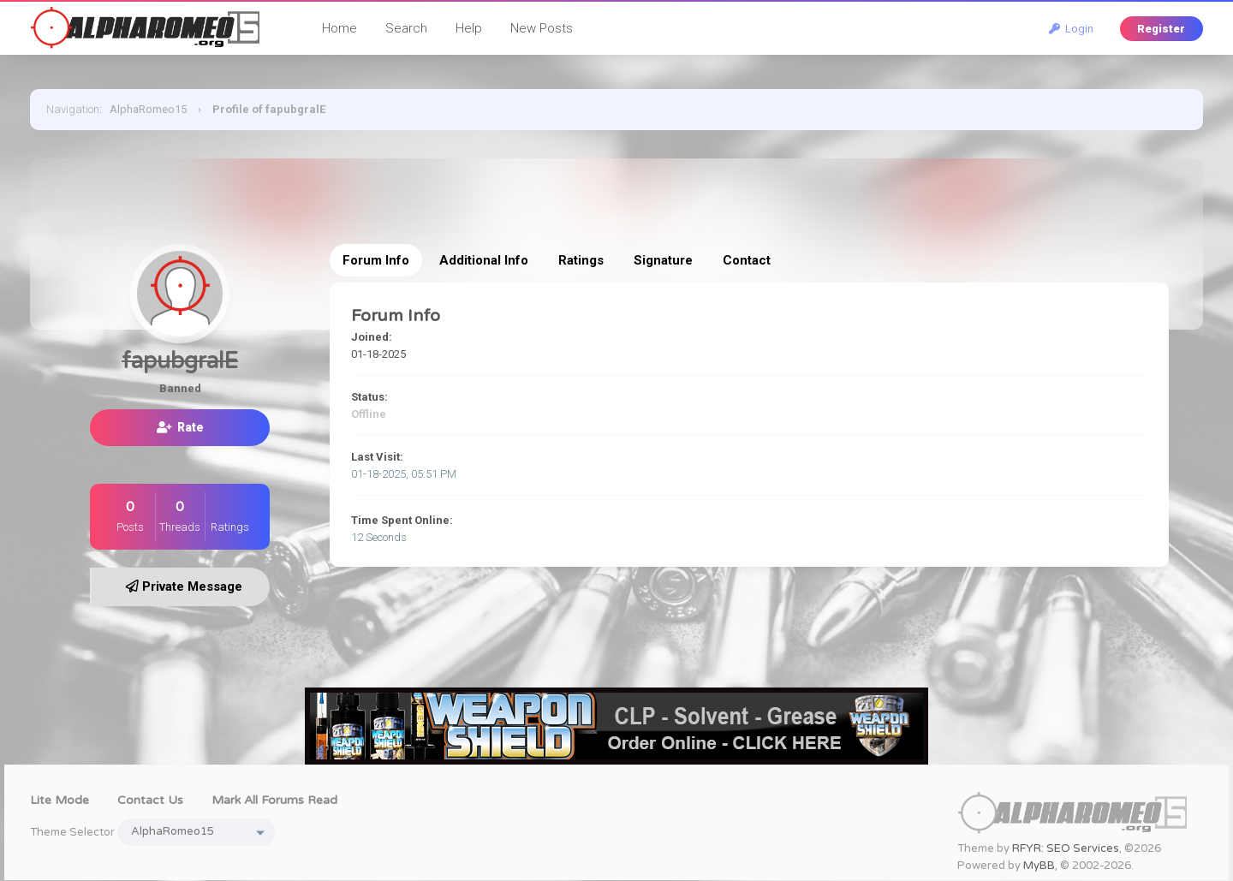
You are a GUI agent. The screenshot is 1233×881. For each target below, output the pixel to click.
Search (406, 28)
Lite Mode (59, 800)
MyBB (1039, 865)
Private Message (184, 586)
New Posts (541, 28)
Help (469, 28)
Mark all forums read (274, 800)
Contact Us (150, 800)
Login (1071, 28)
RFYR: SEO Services (1065, 848)
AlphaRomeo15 (148, 109)
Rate (180, 427)
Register (1161, 28)
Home (339, 28)
